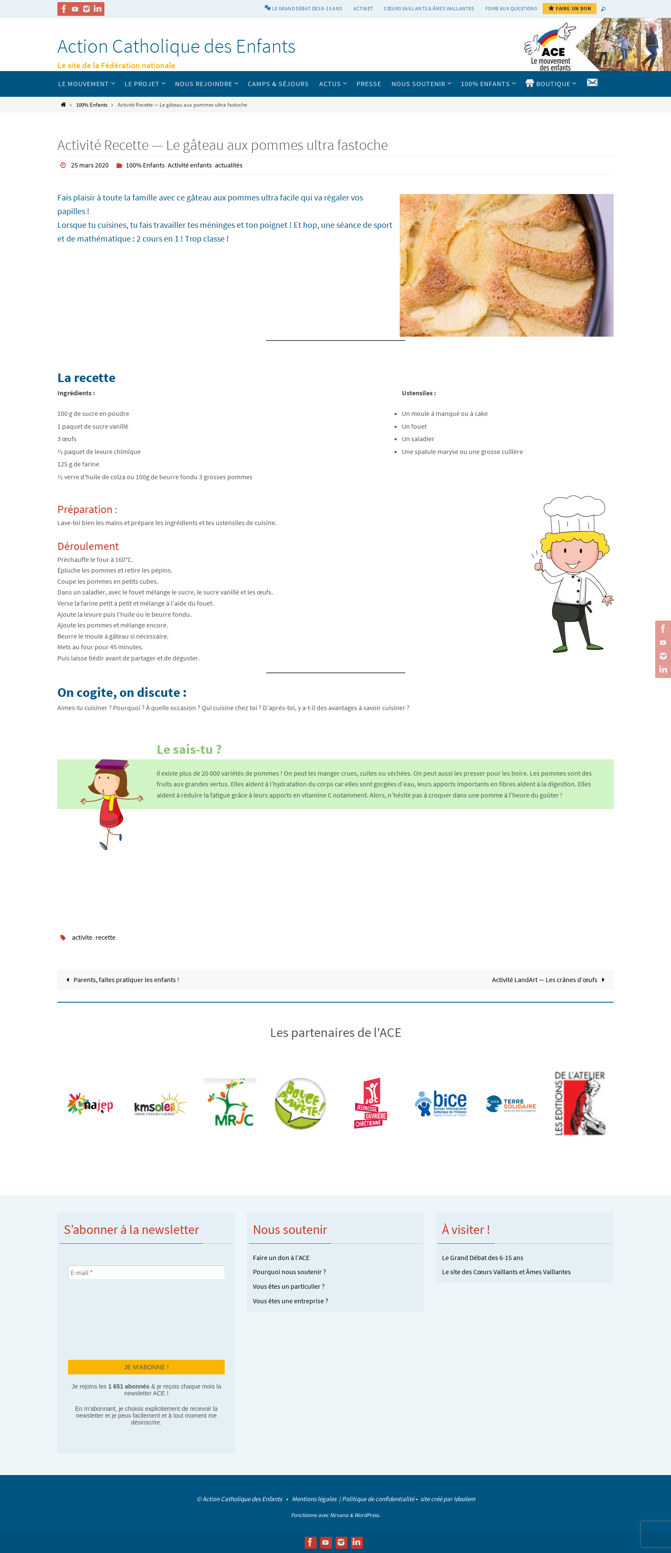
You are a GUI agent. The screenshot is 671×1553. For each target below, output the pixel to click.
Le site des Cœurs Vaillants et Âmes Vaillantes (506, 1271)
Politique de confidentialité (378, 1499)
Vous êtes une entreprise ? (290, 1300)
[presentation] (103, 1319)
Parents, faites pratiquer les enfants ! (121, 979)
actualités (229, 165)
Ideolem (464, 1499)
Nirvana (339, 1515)
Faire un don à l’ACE (281, 1257)
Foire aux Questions (511, 8)
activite (82, 937)
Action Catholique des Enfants (176, 45)
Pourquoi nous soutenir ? (289, 1271)
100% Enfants (91, 104)
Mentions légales (315, 1499)
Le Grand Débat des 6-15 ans (482, 1257)
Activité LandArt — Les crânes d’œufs (550, 979)
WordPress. (367, 1515)
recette (105, 937)
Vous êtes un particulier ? (289, 1286)
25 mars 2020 (90, 165)
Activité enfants (190, 165)
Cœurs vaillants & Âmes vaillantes (429, 8)
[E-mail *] (146, 1272)
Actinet (363, 8)
